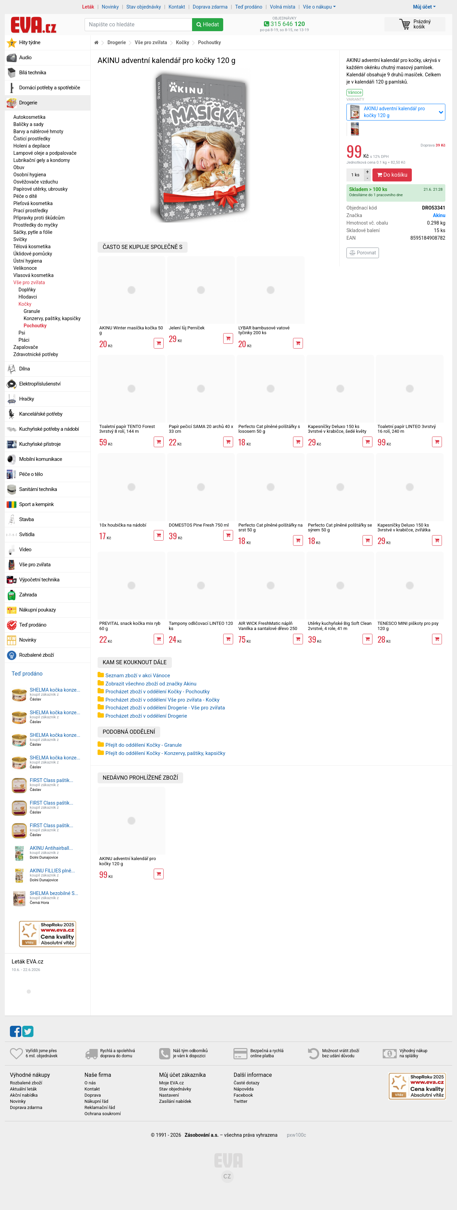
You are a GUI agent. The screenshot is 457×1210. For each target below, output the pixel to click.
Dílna (24, 369)
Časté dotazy (246, 1083)
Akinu (439, 215)
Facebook (243, 1095)
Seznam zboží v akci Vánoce (137, 675)
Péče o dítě (25, 196)
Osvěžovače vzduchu (35, 182)
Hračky (26, 399)
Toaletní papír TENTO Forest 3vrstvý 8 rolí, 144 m (127, 429)
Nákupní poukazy (37, 610)
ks (355, 174)
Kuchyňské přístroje (40, 444)
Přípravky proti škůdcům (39, 217)
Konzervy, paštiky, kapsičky (52, 318)
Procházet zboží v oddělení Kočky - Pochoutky (157, 692)
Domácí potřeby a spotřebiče (49, 88)
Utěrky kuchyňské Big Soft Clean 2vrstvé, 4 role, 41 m (340, 626)
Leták (88, 7)
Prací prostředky (30, 210)
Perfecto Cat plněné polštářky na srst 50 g (270, 527)
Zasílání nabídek (175, 1101)
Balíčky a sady (28, 124)
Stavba (26, 519)
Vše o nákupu (317, 7)
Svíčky (20, 239)
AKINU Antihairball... (51, 848)
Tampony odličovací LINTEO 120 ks (201, 626)
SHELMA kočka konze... (55, 690)
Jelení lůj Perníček (187, 327)
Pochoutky (35, 325)
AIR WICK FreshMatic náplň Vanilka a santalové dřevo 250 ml (267, 628)
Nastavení (169, 1095)
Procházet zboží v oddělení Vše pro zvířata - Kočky (162, 700)
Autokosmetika (29, 117)
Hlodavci (27, 297)
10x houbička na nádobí (122, 525)
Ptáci (23, 340)
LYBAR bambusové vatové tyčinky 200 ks (264, 330)
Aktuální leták (23, 1089)
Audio (25, 57)
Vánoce (354, 92)
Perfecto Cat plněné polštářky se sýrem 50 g (340, 527)
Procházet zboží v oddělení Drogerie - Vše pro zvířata (165, 708)
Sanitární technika (38, 489)
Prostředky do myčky (35, 225)
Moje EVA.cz (171, 1083)
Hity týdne (29, 42)
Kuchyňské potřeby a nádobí (49, 429)
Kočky (24, 304)
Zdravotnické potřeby (35, 354)
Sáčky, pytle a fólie (32, 232)
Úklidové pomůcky (32, 253)
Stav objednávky (143, 7)
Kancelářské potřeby (40, 414)
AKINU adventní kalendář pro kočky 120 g (127, 861)
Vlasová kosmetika (33, 275)
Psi (21, 333)
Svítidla (27, 534)
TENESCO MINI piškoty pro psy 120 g (408, 626)
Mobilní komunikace (40, 459)
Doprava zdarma (210, 7)
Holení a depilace (31, 146)
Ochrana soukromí (103, 1113)
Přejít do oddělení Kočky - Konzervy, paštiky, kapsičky (165, 753)
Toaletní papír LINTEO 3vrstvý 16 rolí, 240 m (407, 429)
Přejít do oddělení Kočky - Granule (143, 745)
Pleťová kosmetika (33, 203)
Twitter (240, 1101)
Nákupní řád (97, 1101)
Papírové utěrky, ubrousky (40, 189)
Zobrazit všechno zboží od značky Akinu (150, 684)
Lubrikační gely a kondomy (41, 160)
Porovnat (363, 252)
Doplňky (27, 289)
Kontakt (177, 7)
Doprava (433, 145)
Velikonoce (25, 268)
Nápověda (243, 1089)
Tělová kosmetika (32, 246)
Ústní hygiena (27, 261)
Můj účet (422, 7)
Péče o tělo (31, 474)
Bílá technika (32, 73)
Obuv (18, 167)
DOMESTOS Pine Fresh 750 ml (199, 525)
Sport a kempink (36, 504)
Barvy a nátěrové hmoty (38, 131)
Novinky (110, 7)
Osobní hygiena (29, 174)
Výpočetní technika (39, 580)
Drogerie (28, 103)
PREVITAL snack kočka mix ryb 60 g (130, 626)
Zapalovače (25, 347)
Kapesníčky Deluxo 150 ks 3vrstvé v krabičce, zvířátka (404, 527)
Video (25, 549)
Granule (32, 311)
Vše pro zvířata (29, 282)
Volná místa (282, 7)
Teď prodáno (248, 7)
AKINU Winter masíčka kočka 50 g (131, 330)
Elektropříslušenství (40, 384)
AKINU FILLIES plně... (52, 870)
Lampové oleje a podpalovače (44, 153)
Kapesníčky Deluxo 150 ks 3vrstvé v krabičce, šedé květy (337, 429)
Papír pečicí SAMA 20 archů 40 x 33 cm (201, 429)
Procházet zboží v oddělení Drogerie (146, 716)
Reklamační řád (100, 1107)
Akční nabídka (24, 1095)
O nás (90, 1083)
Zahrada (28, 595)
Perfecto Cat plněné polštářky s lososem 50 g (269, 429)
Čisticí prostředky (31, 138)
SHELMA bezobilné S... (54, 893)
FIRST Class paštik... (51, 780)
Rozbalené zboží (36, 655)
